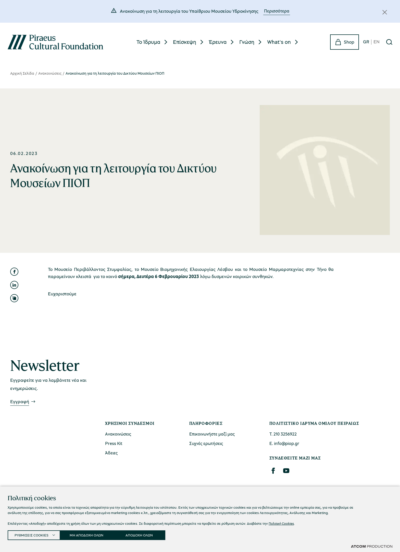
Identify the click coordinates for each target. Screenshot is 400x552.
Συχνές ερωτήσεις (206, 443)
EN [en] (376, 42)
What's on (279, 41)
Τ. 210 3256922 (283, 434)
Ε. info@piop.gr (284, 443)
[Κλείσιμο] (385, 12)
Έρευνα (218, 41)
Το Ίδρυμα (148, 41)
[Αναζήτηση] (389, 42)
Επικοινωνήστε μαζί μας (212, 434)
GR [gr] (366, 42)
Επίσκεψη (184, 41)
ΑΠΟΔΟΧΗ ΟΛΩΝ (146, 534)
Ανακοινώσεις (49, 73)
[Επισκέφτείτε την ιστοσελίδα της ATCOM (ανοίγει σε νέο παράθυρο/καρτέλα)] (371, 546)
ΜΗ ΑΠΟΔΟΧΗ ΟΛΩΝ (91, 534)
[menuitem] (152, 42)
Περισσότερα (276, 11)
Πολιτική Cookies (282, 521)
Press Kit (113, 443)
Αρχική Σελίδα (22, 73)
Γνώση (246, 41)
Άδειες (111, 453)
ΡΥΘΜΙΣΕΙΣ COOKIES (32, 534)
